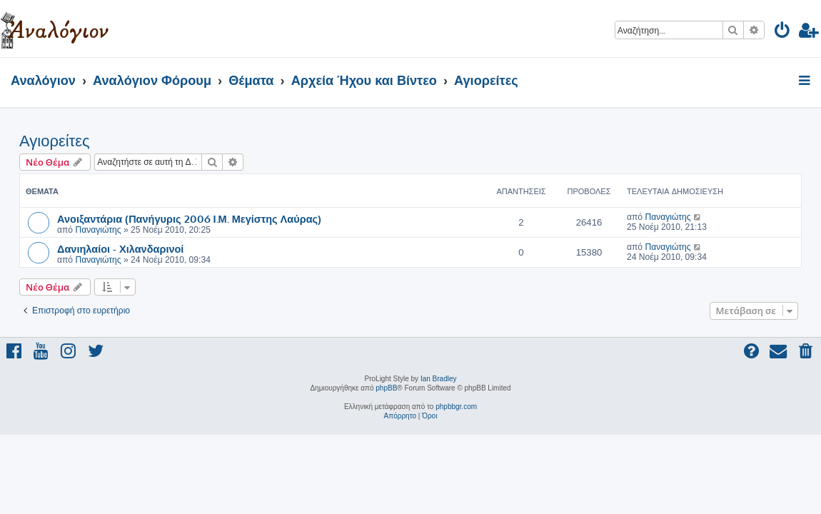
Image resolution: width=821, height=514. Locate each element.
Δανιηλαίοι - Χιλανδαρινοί (120, 248)
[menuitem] (783, 32)
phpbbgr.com (456, 406)
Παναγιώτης (98, 230)
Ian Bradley (438, 379)
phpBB (386, 388)
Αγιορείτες (54, 141)
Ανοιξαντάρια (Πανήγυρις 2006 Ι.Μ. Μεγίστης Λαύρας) (189, 218)
